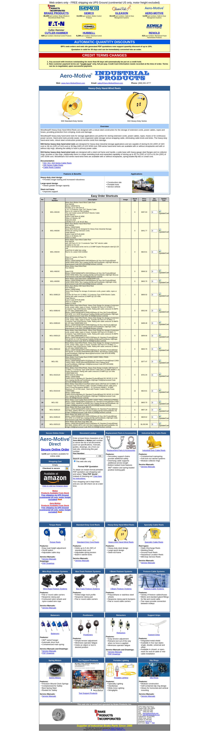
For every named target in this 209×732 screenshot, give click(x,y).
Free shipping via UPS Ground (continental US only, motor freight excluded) (55, 497)
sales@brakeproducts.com (151, 715)
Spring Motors (55, 678)
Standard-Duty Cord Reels (88, 542)
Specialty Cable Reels (154, 542)
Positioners (88, 635)
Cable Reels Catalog (52, 167)
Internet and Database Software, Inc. (114, 730)
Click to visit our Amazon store (55, 486)
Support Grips (154, 635)
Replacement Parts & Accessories (121, 450)
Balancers (55, 633)
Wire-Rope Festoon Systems (55, 589)
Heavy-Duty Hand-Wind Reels (121, 542)
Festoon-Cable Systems (154, 589)
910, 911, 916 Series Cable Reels (57, 163)
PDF (153, 723)
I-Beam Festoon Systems (121, 589)
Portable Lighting (121, 678)
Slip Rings (154, 678)
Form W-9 (148, 721)
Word (147, 723)
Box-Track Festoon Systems (88, 589)
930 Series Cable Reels (53, 165)
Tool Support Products (88, 693)
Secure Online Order (55, 449)
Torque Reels (55, 542)
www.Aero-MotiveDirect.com (73, 83)
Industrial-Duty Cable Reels (153, 450)
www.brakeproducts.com (150, 713)
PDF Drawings (48, 563)
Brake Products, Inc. (117, 728)
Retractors (121, 633)
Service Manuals (148, 467)
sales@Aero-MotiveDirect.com (110, 83)
